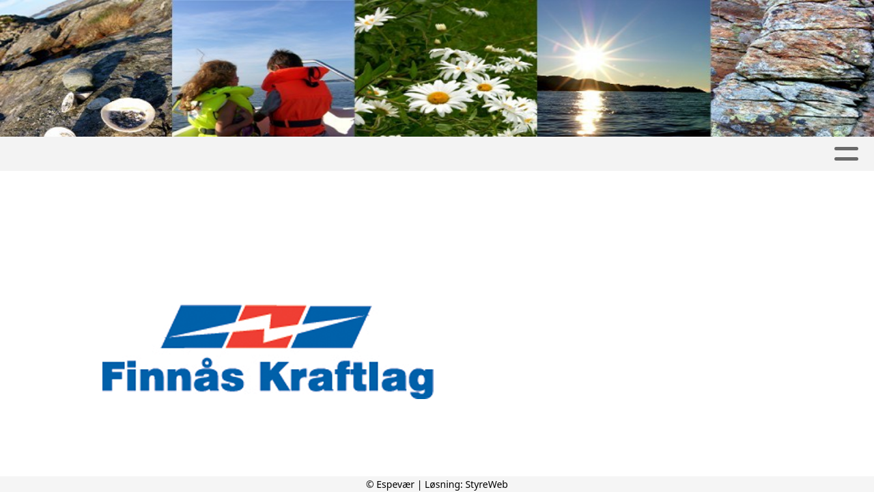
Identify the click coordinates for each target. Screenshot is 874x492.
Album (338, 154)
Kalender (405, 154)
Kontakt (810, 154)
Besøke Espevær (626, 154)
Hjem (44, 154)
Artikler (274, 154)
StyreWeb (486, 484)
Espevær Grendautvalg (154, 154)
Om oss (729, 154)
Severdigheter (502, 154)
